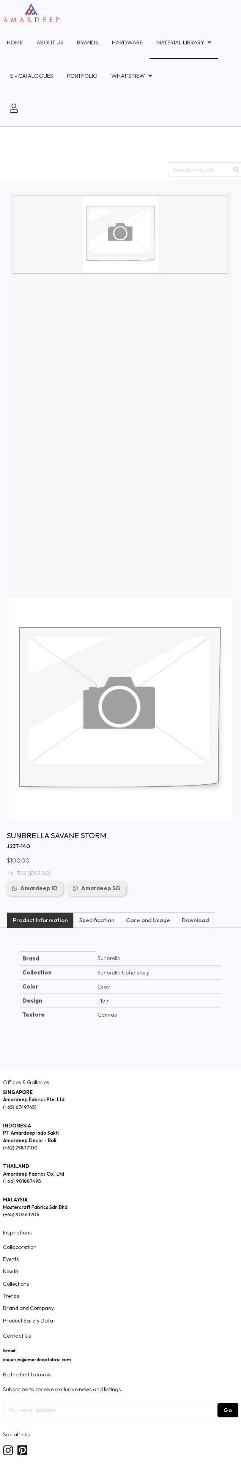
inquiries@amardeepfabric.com (37, 1359)
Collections (16, 1283)
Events (11, 1259)
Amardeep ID (39, 888)
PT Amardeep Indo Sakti (31, 1133)
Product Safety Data (28, 1320)
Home (15, 42)
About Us (49, 42)
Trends (11, 1296)
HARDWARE (127, 42)
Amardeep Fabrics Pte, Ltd (34, 1099)
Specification (96, 920)
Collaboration (19, 1247)
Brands (87, 42)
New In (10, 1271)
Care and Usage (148, 920)
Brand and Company (28, 1308)
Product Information (40, 920)
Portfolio (82, 75)
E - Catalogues (31, 75)
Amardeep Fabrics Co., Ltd (33, 1174)
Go (228, 1410)
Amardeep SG (101, 888)
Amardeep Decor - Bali (29, 1140)
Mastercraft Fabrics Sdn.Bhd (35, 1207)
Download (195, 920)
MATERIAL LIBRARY (180, 42)
